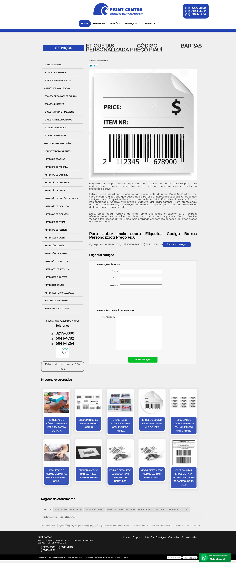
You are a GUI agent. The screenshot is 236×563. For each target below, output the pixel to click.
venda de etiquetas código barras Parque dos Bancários (120, 475)
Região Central (145, 509)
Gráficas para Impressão (57, 143)
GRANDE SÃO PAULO (94, 509)
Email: (137, 279)
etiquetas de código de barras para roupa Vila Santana (56, 425)
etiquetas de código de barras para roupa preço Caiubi (56, 475)
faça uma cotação (177, 244)
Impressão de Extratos (56, 214)
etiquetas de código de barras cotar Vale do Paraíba (120, 425)
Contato (148, 23)
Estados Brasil (76, 509)
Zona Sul (184, 509)
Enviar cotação (143, 360)
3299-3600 (198, 8)
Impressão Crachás (54, 159)
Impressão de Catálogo (56, 206)
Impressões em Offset (56, 277)
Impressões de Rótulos (56, 269)
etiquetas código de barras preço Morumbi (88, 423)
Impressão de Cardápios (57, 183)
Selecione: (47, 509)
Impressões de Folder (56, 253)
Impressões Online (54, 285)
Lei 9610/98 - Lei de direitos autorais (99, 527)
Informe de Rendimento (57, 301)
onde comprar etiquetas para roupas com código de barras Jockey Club (184, 477)
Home (84, 23)
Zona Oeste (172, 509)
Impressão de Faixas (55, 222)
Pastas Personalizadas (56, 308)
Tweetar (93, 65)
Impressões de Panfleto (57, 261)
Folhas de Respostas (55, 135)
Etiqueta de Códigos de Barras (60, 96)
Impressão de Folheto (56, 230)
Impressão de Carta (54, 190)
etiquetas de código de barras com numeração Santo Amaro (184, 425)
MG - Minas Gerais (127, 509)
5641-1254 (198, 14)
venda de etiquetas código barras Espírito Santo (152, 474)
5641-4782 (198, 11)
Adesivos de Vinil (53, 65)
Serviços (130, 23)
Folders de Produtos (55, 128)
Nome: (137, 272)
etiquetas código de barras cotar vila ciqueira (152, 423)
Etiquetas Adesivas (54, 104)
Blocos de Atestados (55, 72)
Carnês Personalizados (57, 88)
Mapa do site (189, 537)
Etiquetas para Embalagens (59, 112)
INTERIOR (111, 509)
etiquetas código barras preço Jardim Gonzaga (88, 474)
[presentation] (117, 300)
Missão (114, 23)
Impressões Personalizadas (59, 293)
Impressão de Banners (56, 175)
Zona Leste (159, 509)
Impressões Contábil (55, 246)
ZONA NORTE (61, 509)
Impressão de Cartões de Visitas (61, 198)
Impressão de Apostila (56, 167)
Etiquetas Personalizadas (58, 120)
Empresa (99, 23)
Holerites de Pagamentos (58, 151)
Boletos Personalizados (57, 80)
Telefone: (135, 286)
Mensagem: (129, 333)
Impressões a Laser (54, 238)
